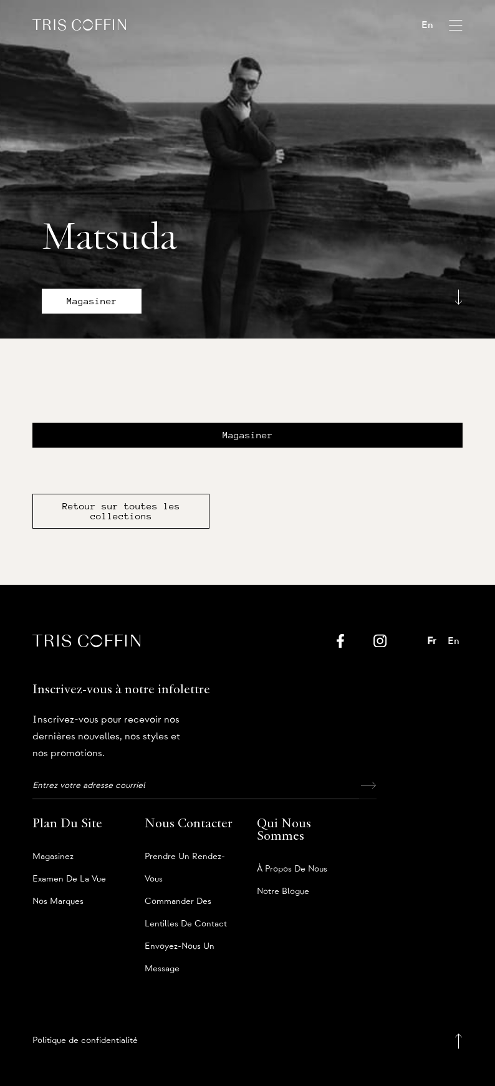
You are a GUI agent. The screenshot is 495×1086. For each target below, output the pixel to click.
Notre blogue (283, 891)
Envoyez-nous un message (179, 950)
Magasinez (53, 856)
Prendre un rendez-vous (185, 860)
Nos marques (58, 901)
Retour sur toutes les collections (121, 511)
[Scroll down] (458, 297)
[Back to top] (458, 1041)
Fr (431, 641)
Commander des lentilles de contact (186, 905)
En (427, 25)
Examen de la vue (69, 879)
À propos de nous (292, 869)
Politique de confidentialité (85, 1040)
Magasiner (92, 301)
